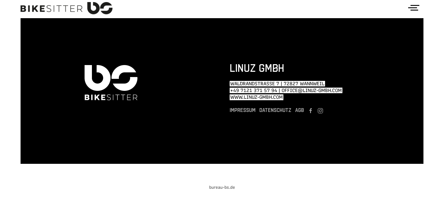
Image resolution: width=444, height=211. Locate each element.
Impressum (242, 110)
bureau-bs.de (222, 187)
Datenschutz (275, 110)
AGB (299, 110)
